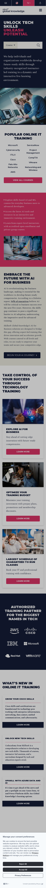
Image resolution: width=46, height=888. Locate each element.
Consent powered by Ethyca (33, 884)
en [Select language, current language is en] (6, 884)
